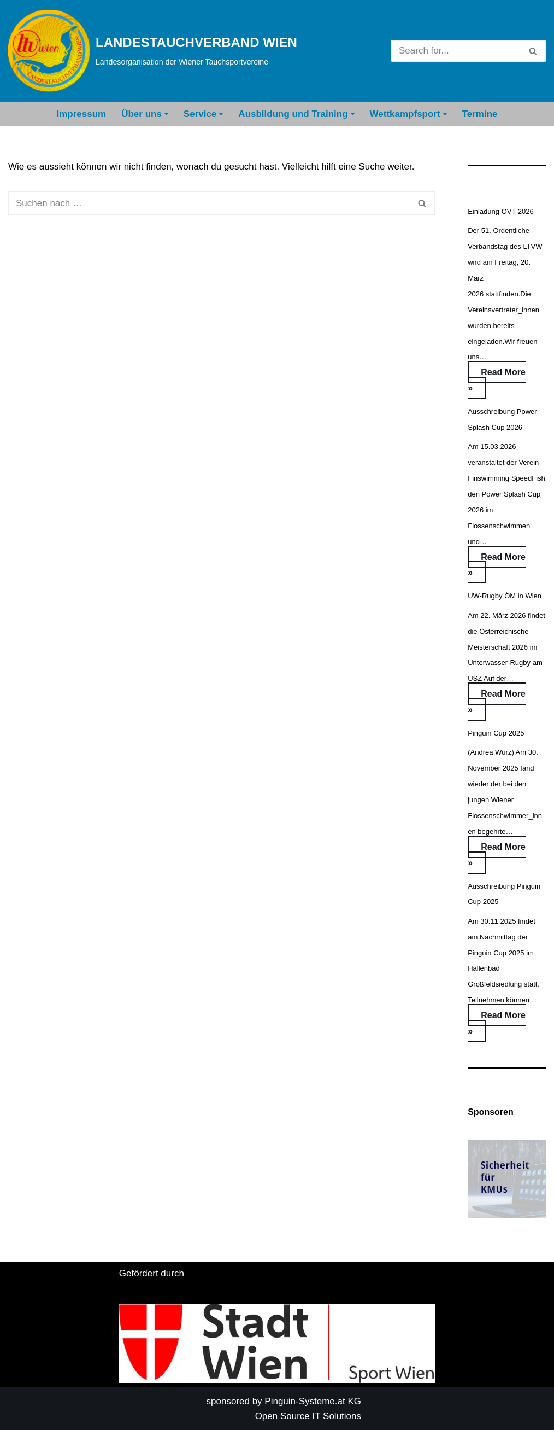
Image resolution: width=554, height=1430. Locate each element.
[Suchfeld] (456, 51)
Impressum (81, 114)
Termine (480, 114)
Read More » (497, 383)
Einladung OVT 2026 (500, 211)
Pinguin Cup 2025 (496, 733)
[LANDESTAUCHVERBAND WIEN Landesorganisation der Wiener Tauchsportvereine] (152, 51)
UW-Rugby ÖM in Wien (504, 596)
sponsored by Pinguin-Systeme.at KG (284, 1401)
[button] (166, 114)
